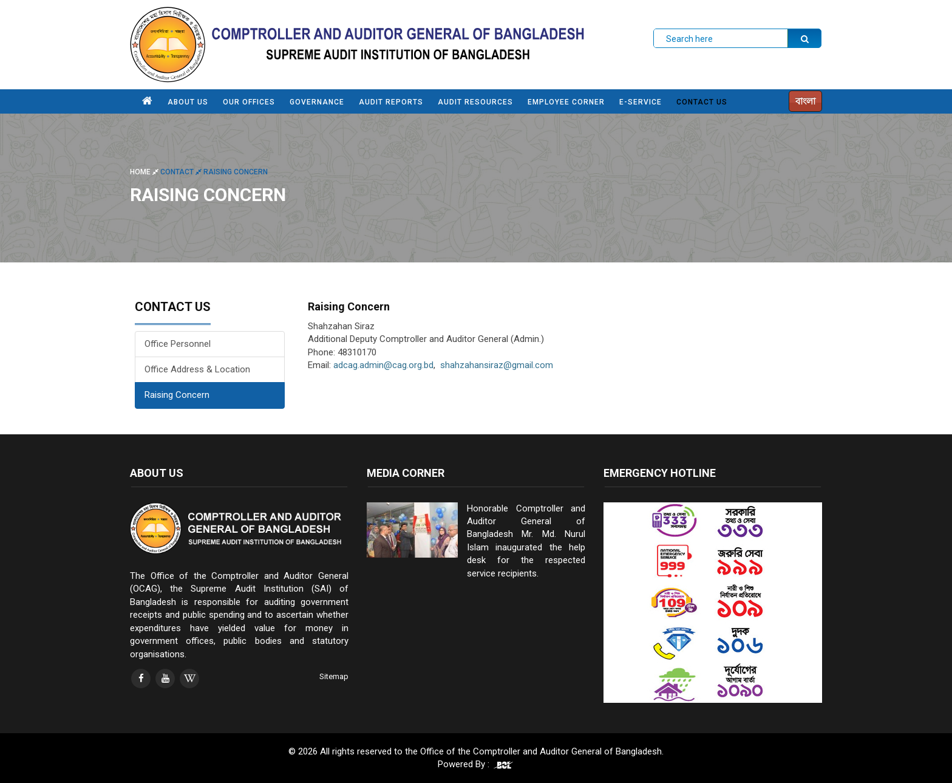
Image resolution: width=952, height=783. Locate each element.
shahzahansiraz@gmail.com (496, 365)
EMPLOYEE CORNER (566, 102)
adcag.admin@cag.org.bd (383, 365)
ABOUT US (188, 102)
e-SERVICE (640, 102)
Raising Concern (176, 394)
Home (145, 172)
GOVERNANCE (317, 102)
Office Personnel (177, 343)
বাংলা (805, 101)
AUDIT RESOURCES (475, 102)
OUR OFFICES (249, 102)
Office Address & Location (197, 369)
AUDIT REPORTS (391, 102)
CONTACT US (701, 102)
